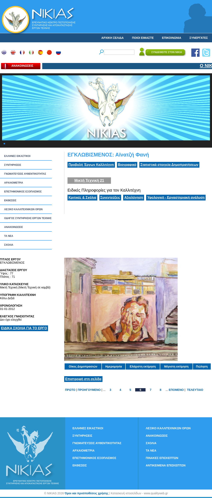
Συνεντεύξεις (110, 197)
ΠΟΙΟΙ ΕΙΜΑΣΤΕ (143, 37)
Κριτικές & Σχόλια (82, 197)
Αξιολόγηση (133, 197)
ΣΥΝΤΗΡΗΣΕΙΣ (12, 165)
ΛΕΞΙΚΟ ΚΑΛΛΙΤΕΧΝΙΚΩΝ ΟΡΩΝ (23, 209)
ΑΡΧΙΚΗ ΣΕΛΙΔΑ (112, 37)
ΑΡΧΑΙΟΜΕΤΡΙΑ (13, 182)
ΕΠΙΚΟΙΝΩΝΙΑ (171, 37)
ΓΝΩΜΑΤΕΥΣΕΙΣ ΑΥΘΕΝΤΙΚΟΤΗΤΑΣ (25, 173)
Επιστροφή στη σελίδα (83, 379)
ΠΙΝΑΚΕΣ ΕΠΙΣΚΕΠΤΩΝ (162, 458)
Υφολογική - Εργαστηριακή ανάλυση (176, 197)
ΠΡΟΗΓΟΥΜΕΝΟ (89, 389)
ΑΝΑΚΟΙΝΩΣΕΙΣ (13, 227)
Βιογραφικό (127, 164)
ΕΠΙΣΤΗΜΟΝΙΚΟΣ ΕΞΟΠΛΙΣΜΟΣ (23, 191)
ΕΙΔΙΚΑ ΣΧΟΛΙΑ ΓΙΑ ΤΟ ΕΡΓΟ (24, 328)
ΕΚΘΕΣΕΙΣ (10, 200)
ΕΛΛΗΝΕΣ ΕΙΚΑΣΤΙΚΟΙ (17, 156)
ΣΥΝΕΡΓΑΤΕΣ (198, 37)
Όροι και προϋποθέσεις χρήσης (86, 493)
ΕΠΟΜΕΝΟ (176, 389)
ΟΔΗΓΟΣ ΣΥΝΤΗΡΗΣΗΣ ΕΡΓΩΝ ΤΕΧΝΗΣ (28, 218)
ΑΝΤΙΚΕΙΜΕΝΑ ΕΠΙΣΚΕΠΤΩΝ (166, 465)
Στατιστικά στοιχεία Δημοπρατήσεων (169, 164)
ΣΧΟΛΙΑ (8, 244)
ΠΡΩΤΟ (70, 389)
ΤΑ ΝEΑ (8, 236)
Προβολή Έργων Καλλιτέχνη (91, 164)
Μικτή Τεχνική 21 (89, 180)
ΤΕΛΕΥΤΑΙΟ (195, 389)
